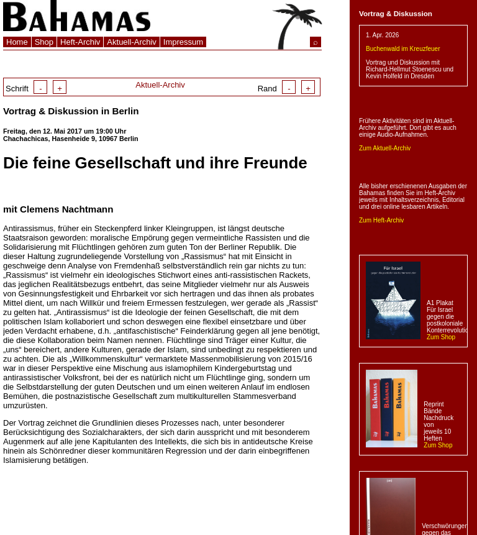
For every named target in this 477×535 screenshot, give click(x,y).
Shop (44, 42)
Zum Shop (441, 337)
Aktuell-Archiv (131, 42)
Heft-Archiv (80, 42)
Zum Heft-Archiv (381, 220)
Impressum (183, 42)
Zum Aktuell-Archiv (385, 148)
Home (17, 42)
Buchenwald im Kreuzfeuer (403, 48)
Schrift (36, 88)
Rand (286, 88)
